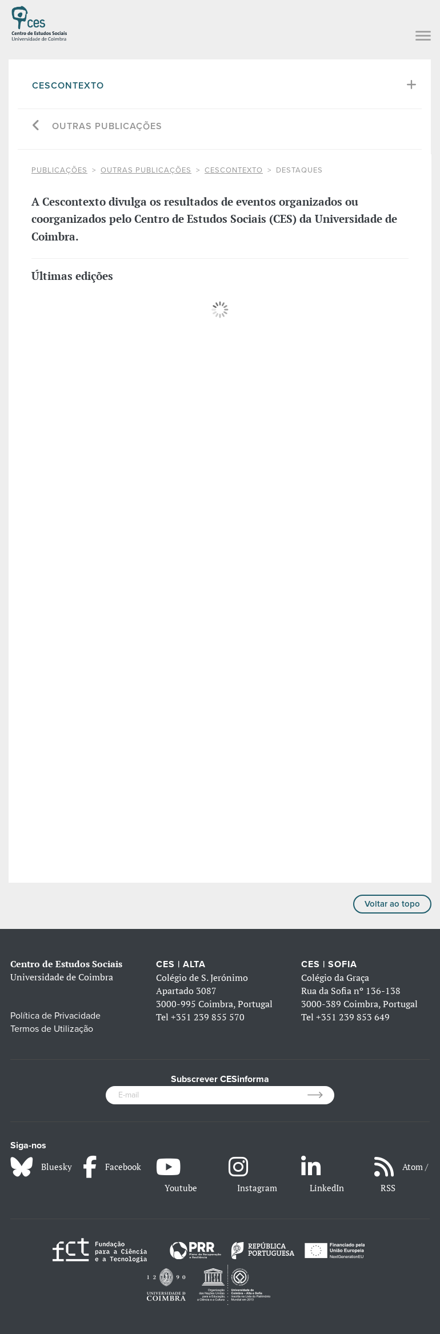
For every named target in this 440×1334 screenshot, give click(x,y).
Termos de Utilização (51, 1029)
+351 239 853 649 (353, 1017)
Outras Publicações (107, 126)
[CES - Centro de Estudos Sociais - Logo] (39, 21)
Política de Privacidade (55, 1015)
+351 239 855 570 (208, 1017)
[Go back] (36, 127)
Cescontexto (68, 85)
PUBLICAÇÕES (59, 170)
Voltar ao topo (392, 904)
